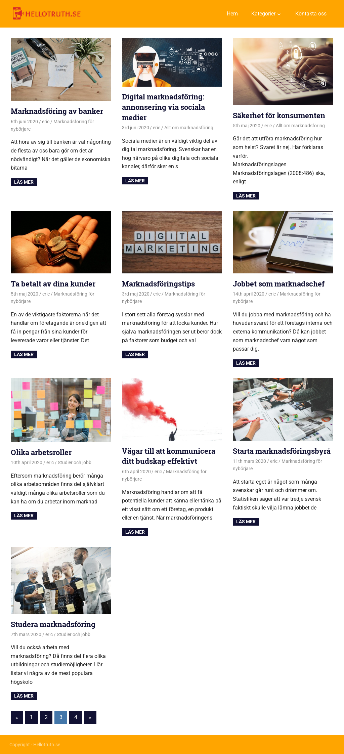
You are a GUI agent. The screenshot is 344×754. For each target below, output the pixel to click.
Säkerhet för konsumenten (279, 115)
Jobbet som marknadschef (279, 284)
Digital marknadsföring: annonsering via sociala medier (163, 107)
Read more (24, 182)
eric (45, 121)
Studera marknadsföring (53, 624)
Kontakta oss (311, 13)
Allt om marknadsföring (188, 127)
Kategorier (263, 13)
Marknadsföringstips (158, 284)
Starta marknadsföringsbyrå (282, 451)
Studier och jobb (74, 462)
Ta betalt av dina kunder (53, 284)
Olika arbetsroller (41, 452)
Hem (232, 13)
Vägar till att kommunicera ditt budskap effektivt (168, 456)
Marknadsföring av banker (57, 111)
